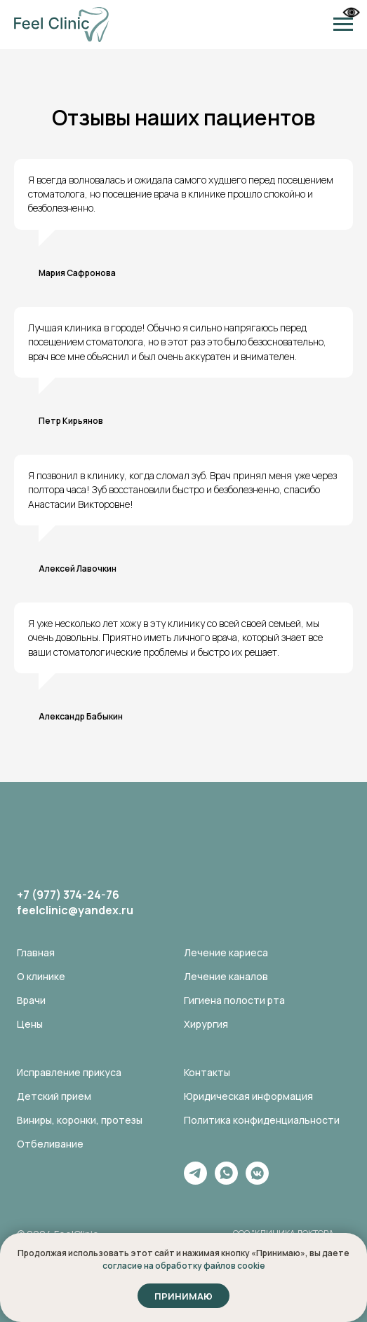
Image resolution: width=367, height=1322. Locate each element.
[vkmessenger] (257, 1181)
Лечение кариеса (226, 952)
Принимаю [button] (183, 1296)
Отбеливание (50, 1143)
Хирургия (206, 1024)
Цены (30, 1024)
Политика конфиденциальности (262, 1120)
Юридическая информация (248, 1096)
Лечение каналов (226, 976)
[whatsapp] (226, 1181)
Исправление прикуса (69, 1072)
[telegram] (195, 1181)
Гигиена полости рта (234, 1000)
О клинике (41, 976)
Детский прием (54, 1096)
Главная (36, 952)
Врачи (31, 1000)
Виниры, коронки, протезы (79, 1120)
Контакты (207, 1072)
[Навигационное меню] (343, 25)
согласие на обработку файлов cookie (183, 1266)
